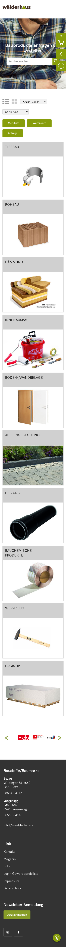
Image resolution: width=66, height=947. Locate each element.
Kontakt (9, 852)
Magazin (10, 859)
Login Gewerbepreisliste (21, 874)
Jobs (7, 866)
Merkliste (13, 123)
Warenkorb (39, 123)
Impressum (11, 881)
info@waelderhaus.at (19, 825)
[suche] (29, 61)
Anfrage (12, 133)
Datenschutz (12, 888)
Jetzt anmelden (17, 914)
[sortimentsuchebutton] (55, 61)
